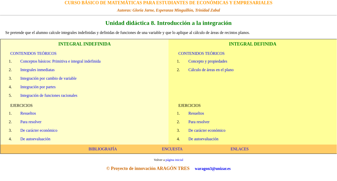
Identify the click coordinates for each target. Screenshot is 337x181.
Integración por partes (37, 87)
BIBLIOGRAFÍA (103, 149)
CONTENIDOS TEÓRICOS (33, 53)
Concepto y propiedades (207, 61)
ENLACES (240, 149)
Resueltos (28, 113)
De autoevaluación (35, 139)
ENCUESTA (172, 149)
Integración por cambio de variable (48, 78)
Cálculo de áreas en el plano (211, 70)
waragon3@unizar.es (213, 168)
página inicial (174, 160)
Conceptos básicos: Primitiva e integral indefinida (60, 61)
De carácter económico (38, 130)
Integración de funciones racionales (48, 95)
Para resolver (30, 122)
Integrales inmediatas (37, 70)
